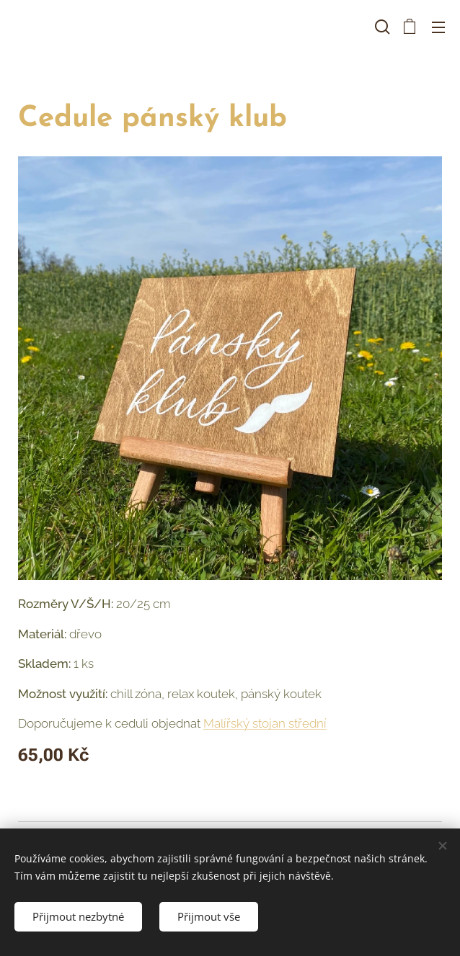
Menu (438, 27)
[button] (380, 27)
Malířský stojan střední (265, 723)
